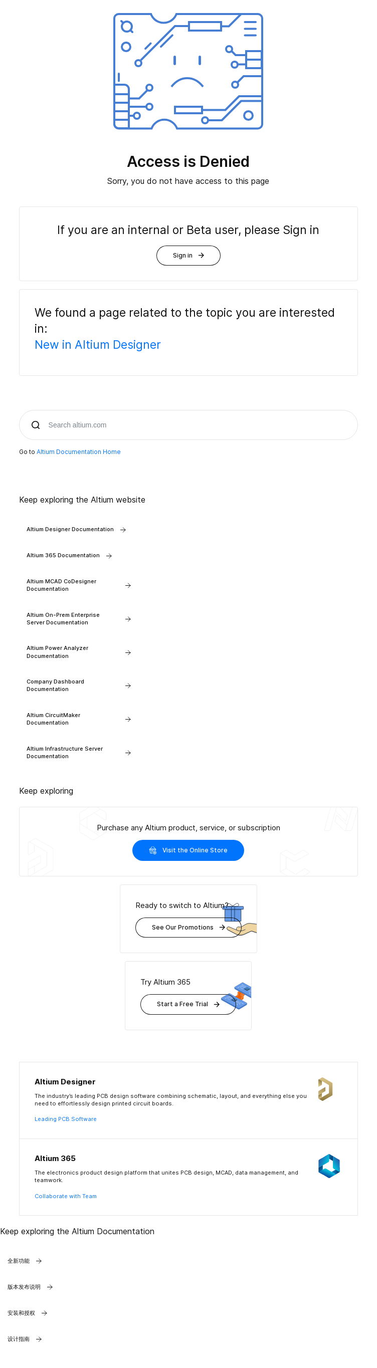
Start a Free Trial (188, 1004)
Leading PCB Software (66, 1118)
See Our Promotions (188, 927)
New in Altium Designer (98, 345)
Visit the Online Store (188, 850)
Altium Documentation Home (79, 451)
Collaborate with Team (66, 1196)
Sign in (188, 255)
